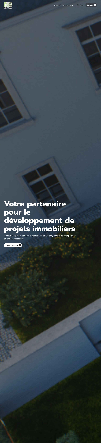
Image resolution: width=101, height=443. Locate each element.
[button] (68, 5)
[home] (8, 5)
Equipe (80, 5)
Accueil (57, 5)
